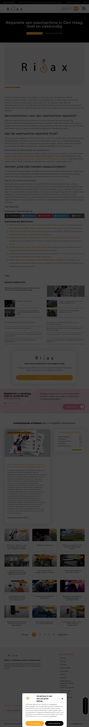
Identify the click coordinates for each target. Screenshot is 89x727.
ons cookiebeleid (43, 716)
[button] (62, 699)
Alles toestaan (34, 723)
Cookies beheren (54, 723)
